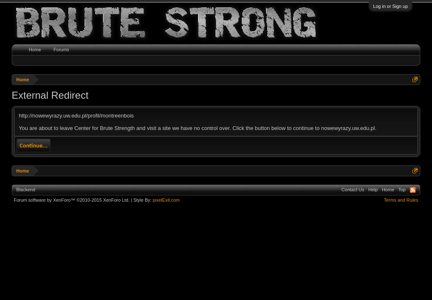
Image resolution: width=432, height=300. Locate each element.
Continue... (34, 145)
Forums (61, 49)
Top (402, 189)
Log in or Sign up (390, 6)
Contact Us (353, 189)
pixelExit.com (166, 200)
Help (373, 189)
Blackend (25, 189)
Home (35, 49)
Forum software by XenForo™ (72, 200)
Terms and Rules (401, 200)
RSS (413, 190)
